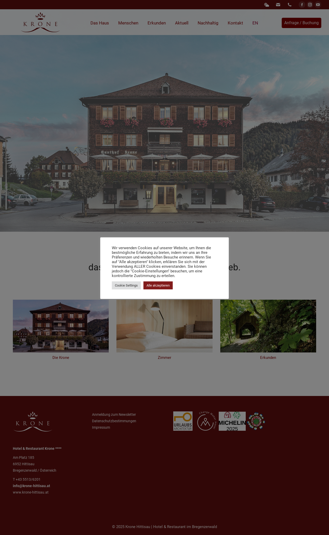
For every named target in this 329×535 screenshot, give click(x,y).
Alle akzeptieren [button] (158, 285)
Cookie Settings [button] (126, 285)
